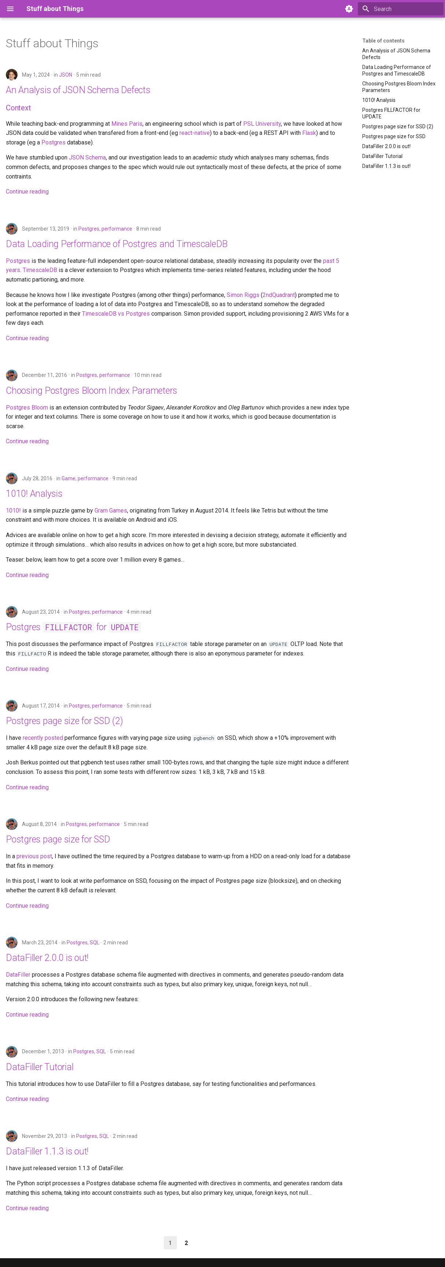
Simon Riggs (243, 294)
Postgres (53, 142)
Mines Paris (126, 123)
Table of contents (383, 41)
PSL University (262, 123)
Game (68, 478)
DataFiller (18, 974)
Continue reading (27, 191)
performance (116, 229)
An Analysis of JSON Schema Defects (78, 90)
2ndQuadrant (279, 294)
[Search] (401, 8)
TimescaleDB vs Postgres (116, 313)
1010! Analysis (34, 493)
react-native (194, 132)
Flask (309, 132)
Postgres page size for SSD (58, 839)
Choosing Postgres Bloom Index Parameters (91, 390)
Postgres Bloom (27, 407)
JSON (65, 75)
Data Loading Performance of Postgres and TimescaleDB (117, 244)
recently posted (43, 737)
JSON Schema (87, 157)
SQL (94, 942)
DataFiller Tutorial (39, 1067)
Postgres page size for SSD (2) (64, 721)
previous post (34, 856)
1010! (13, 510)
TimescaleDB (40, 270)
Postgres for (73, 627)
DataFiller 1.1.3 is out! (47, 1151)
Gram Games (110, 510)
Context (18, 107)
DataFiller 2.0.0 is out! (47, 957)
